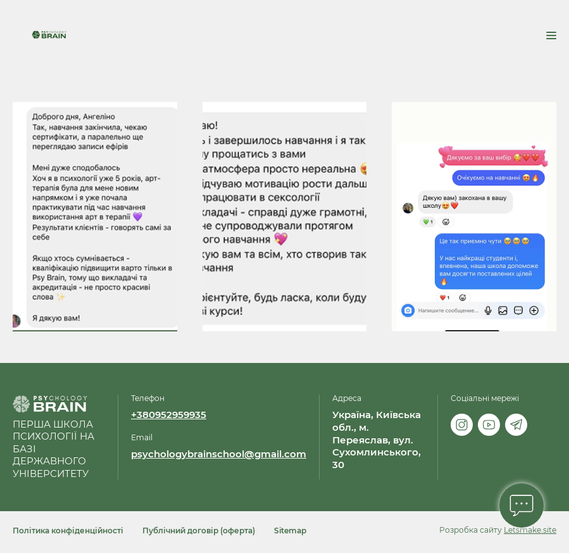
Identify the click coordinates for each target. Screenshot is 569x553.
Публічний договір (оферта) (198, 530)
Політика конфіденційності (68, 530)
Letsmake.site (530, 530)
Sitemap (290, 530)
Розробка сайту (470, 530)
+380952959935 (168, 415)
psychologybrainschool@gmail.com (218, 454)
